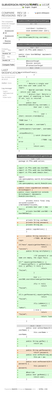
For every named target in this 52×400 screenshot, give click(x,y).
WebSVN (14, 387)
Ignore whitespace (43, 13)
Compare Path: (5, 50)
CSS (46, 387)
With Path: (3, 57)
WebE (45, 4)
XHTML (41, 387)
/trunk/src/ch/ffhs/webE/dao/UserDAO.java (33, 21)
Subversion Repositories (20, 4)
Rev (9, 50)
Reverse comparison (7, 42)
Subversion (28, 387)
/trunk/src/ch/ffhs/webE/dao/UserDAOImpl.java (34, 45)
